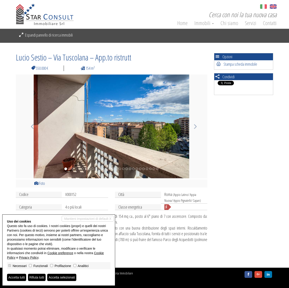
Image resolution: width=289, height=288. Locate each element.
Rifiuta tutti (36, 277)
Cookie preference (60, 253)
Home (182, 23)
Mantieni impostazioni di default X (87, 219)
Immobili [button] (204, 23)
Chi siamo (229, 23)
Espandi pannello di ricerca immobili (46, 35)
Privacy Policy (28, 257)
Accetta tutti (16, 277)
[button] (30, 126)
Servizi (250, 23)
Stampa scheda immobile (237, 64)
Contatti (270, 23)
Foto (39, 183)
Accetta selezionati (62, 277)
